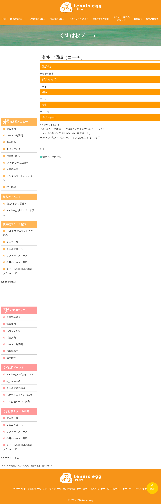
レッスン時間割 (15, 135)
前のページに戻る (50, 157)
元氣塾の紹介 (13, 156)
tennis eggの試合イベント (20, 374)
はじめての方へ (17, 19)
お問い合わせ (152, 19)
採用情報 (11, 187)
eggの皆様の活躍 (100, 19)
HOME (4, 466)
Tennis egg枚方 (9, 281)
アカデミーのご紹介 (78, 19)
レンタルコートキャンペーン (18, 178)
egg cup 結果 (13, 381)
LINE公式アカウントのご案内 (18, 233)
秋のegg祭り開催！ (17, 203)
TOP (4, 19)
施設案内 (11, 129)
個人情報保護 (68, 488)
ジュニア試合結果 (16, 388)
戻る (42, 148)
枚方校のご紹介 (57, 19)
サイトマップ (137, 488)
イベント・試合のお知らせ (121, 18)
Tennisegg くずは (10, 457)
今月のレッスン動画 (17, 262)
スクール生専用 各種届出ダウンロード (18, 271)
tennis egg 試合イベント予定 (18, 212)
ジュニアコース (15, 249)
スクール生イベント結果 (19, 394)
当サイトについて (91, 488)
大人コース (12, 242)
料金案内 (11, 142)
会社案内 (138, 19)
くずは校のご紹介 (37, 19)
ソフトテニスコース (17, 255)
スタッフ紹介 (13, 149)
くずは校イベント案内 (18, 401)
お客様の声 (12, 169)
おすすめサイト (115, 488)
